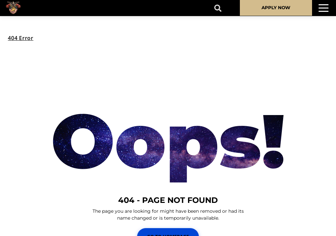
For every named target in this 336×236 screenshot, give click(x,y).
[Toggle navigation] (323, 8)
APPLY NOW (276, 7)
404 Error (20, 38)
